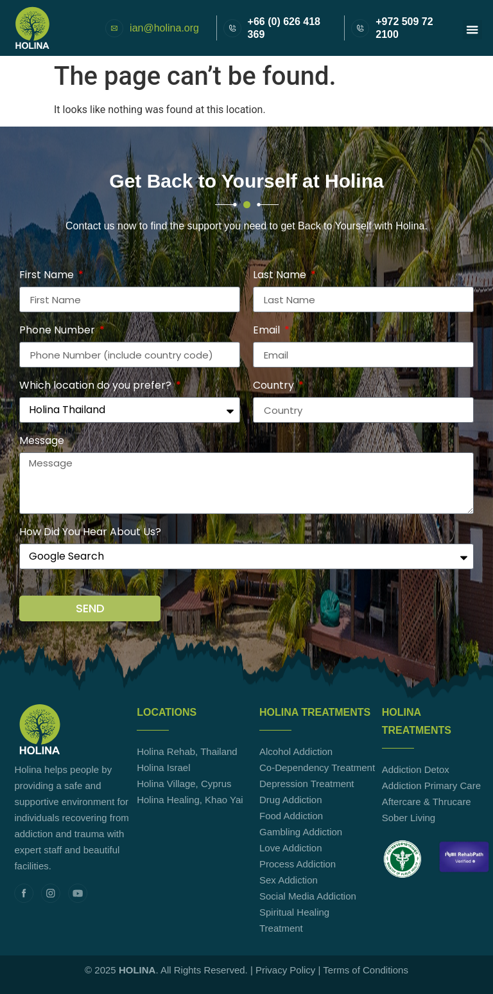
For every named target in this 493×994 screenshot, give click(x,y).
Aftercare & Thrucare (426, 801)
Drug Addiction (290, 799)
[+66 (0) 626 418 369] (232, 28)
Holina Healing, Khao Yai (190, 799)
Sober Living (408, 817)
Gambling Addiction (300, 831)
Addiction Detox (415, 769)
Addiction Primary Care (431, 785)
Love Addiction (290, 847)
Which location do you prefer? (96, 386)
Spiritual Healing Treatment (294, 920)
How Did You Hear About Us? (90, 533)
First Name (47, 276)
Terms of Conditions (365, 969)
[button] (472, 29)
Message (41, 442)
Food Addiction (291, 815)
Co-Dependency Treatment (317, 767)
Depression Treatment (306, 783)
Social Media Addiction (307, 896)
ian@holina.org (164, 27)
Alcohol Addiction (296, 751)
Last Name (281, 276)
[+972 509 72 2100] (360, 28)
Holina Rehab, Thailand (187, 751)
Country (275, 386)
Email (267, 331)
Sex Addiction (288, 879)
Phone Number (58, 331)
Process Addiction (297, 863)
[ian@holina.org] (114, 28)
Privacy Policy (285, 969)
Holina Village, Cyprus (184, 783)
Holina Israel (163, 767)
